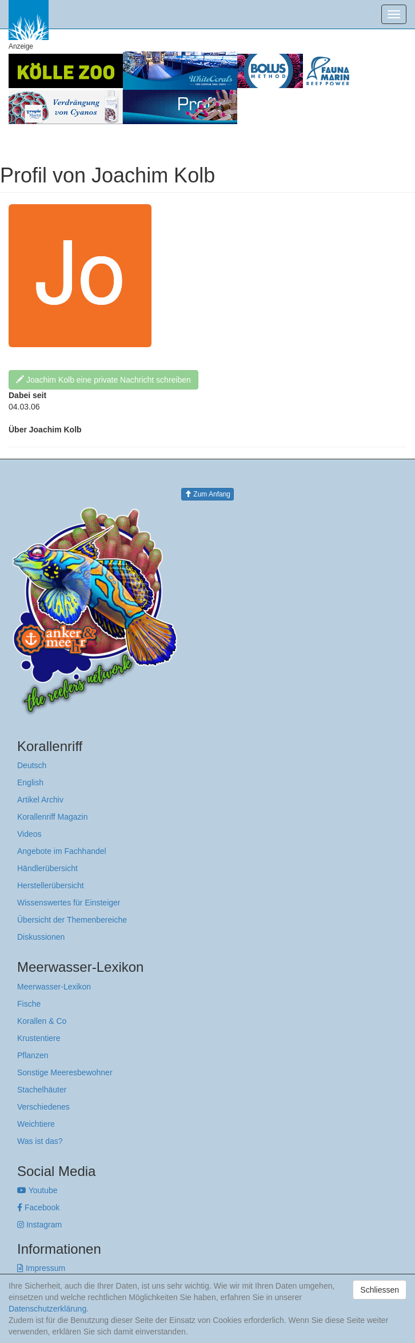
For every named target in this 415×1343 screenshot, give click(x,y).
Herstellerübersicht (50, 885)
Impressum (41, 1268)
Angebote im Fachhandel (61, 851)
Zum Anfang (207, 494)
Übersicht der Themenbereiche (72, 919)
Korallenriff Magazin (52, 816)
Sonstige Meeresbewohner (65, 1072)
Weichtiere (36, 1124)
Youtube (37, 1190)
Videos (29, 834)
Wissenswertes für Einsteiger (69, 902)
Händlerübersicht (47, 868)
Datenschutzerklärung (47, 1308)
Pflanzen (32, 1055)
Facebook (38, 1207)
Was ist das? (40, 1141)
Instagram (39, 1224)
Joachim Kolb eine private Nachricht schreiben (103, 379)
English (30, 782)
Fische (29, 1003)
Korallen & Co (41, 1021)
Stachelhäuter (41, 1089)
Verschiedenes (43, 1106)
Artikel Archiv (40, 799)
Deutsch (31, 765)
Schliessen (379, 1289)
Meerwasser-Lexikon (54, 986)
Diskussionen (41, 936)
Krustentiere (38, 1038)
